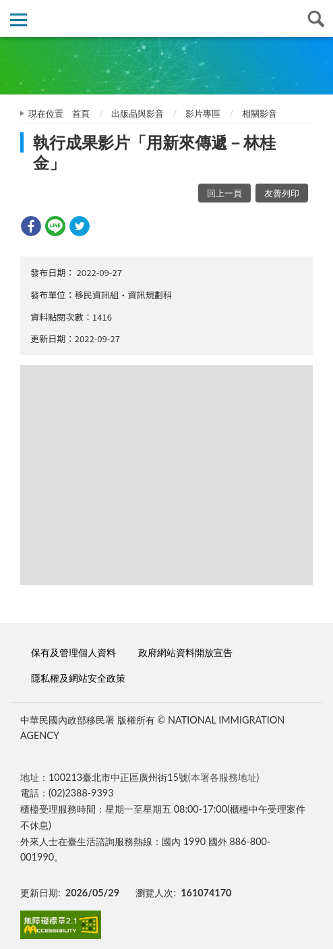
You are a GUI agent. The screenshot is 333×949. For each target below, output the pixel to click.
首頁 (81, 113)
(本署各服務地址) (224, 777)
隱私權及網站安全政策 (78, 678)
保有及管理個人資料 (73, 652)
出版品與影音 (137, 113)
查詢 (314, 18)
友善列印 (281, 193)
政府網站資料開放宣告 (185, 652)
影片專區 (202, 113)
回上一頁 (224, 193)
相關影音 (259, 113)
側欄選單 (18, 19)
